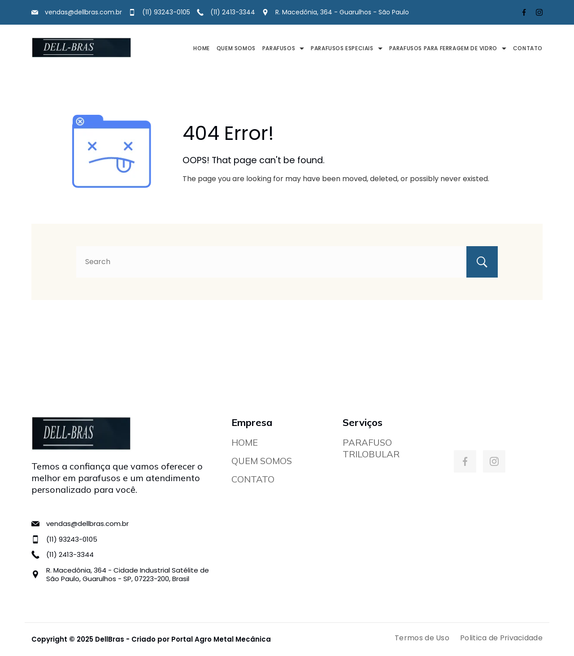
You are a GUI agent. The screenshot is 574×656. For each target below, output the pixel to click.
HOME (201, 48)
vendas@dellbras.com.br (83, 12)
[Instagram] (539, 12)
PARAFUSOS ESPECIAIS (346, 48)
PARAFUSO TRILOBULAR (371, 448)
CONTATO (528, 48)
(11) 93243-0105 (166, 12)
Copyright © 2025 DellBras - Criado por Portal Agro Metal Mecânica (151, 639)
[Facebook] (524, 12)
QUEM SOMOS (236, 48)
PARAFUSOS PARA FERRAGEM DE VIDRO (447, 48)
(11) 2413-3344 (232, 12)
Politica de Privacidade (501, 638)
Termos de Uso (422, 638)
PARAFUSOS (283, 48)
